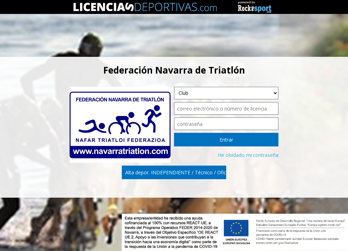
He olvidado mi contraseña (248, 155)
